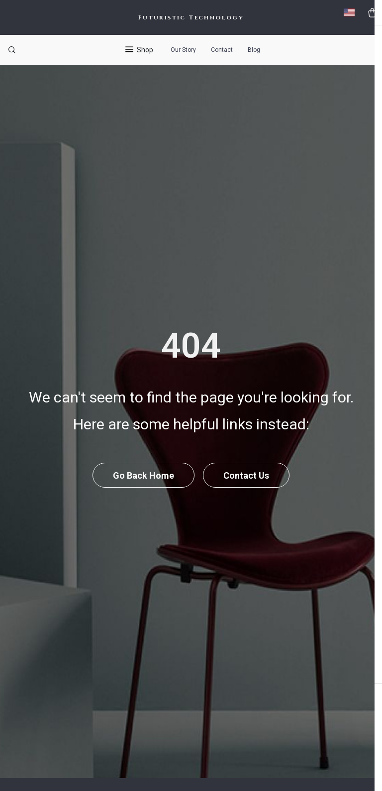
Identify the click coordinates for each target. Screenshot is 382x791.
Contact (222, 49)
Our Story (183, 49)
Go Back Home (143, 496)
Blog (254, 49)
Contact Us (247, 496)
